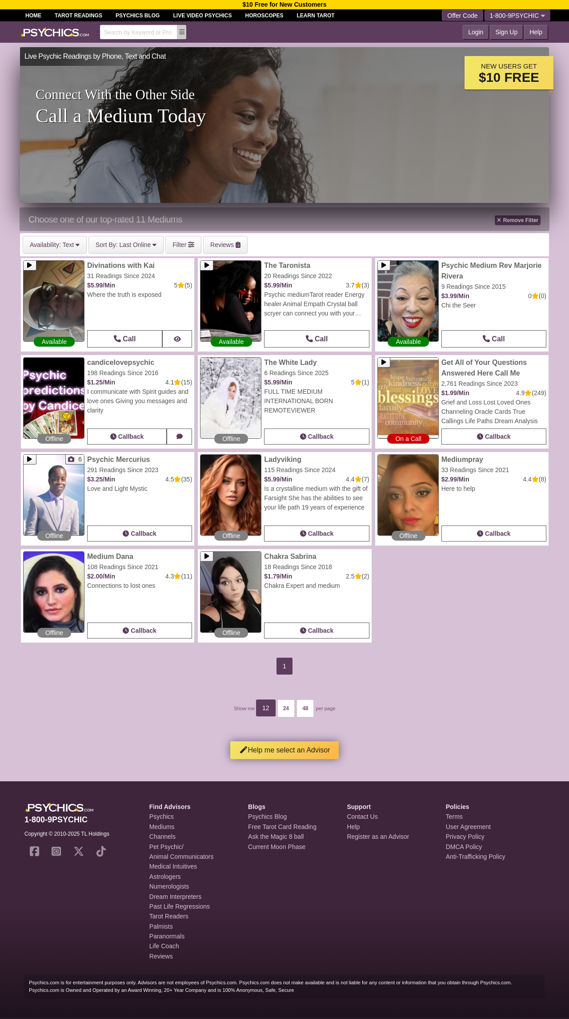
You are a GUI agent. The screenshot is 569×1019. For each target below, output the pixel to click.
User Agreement (468, 826)
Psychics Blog (138, 15)
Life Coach (164, 946)
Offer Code (462, 15)
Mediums (162, 826)
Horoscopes (264, 15)
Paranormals (166, 936)
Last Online (126, 244)
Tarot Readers (168, 916)
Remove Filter (517, 220)
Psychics (161, 816)
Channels (162, 836)
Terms (454, 816)
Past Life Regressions (179, 906)
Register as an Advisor (378, 836)
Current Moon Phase (276, 846)
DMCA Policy (464, 846)
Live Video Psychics (202, 15)
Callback (127, 436)
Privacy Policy (465, 836)
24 (286, 708)
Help (535, 32)
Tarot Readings (78, 15)
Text (55, 244)
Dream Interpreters (175, 896)
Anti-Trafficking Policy (475, 856)
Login (475, 32)
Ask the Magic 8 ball (276, 836)
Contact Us (362, 816)
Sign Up (506, 32)
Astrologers (165, 876)
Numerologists (169, 886)
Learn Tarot (316, 15)
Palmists (161, 926)
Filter (183, 244)
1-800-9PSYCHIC (517, 15)
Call (125, 339)
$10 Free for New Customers (284, 4)
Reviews (161, 956)
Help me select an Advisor (284, 750)
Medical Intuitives (173, 866)
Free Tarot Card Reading (282, 826)
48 (305, 708)
